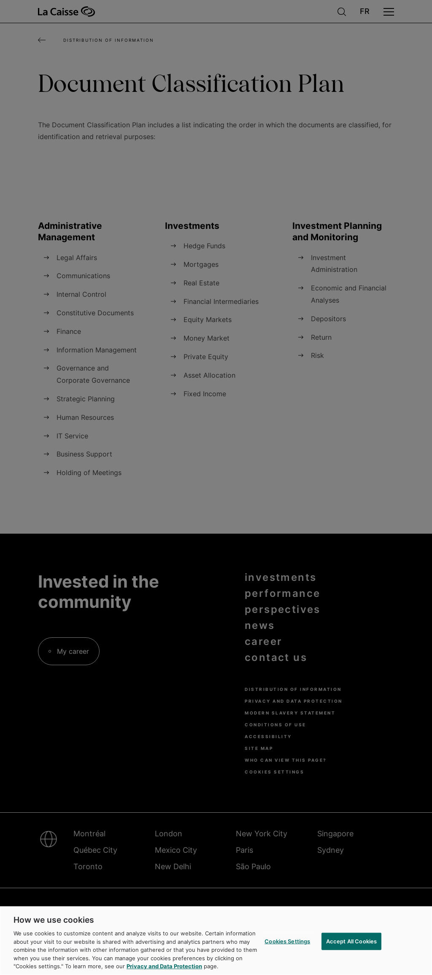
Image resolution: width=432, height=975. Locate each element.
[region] (216, 940)
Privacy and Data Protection (164, 966)
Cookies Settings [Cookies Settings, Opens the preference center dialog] (287, 940)
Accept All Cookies (351, 940)
